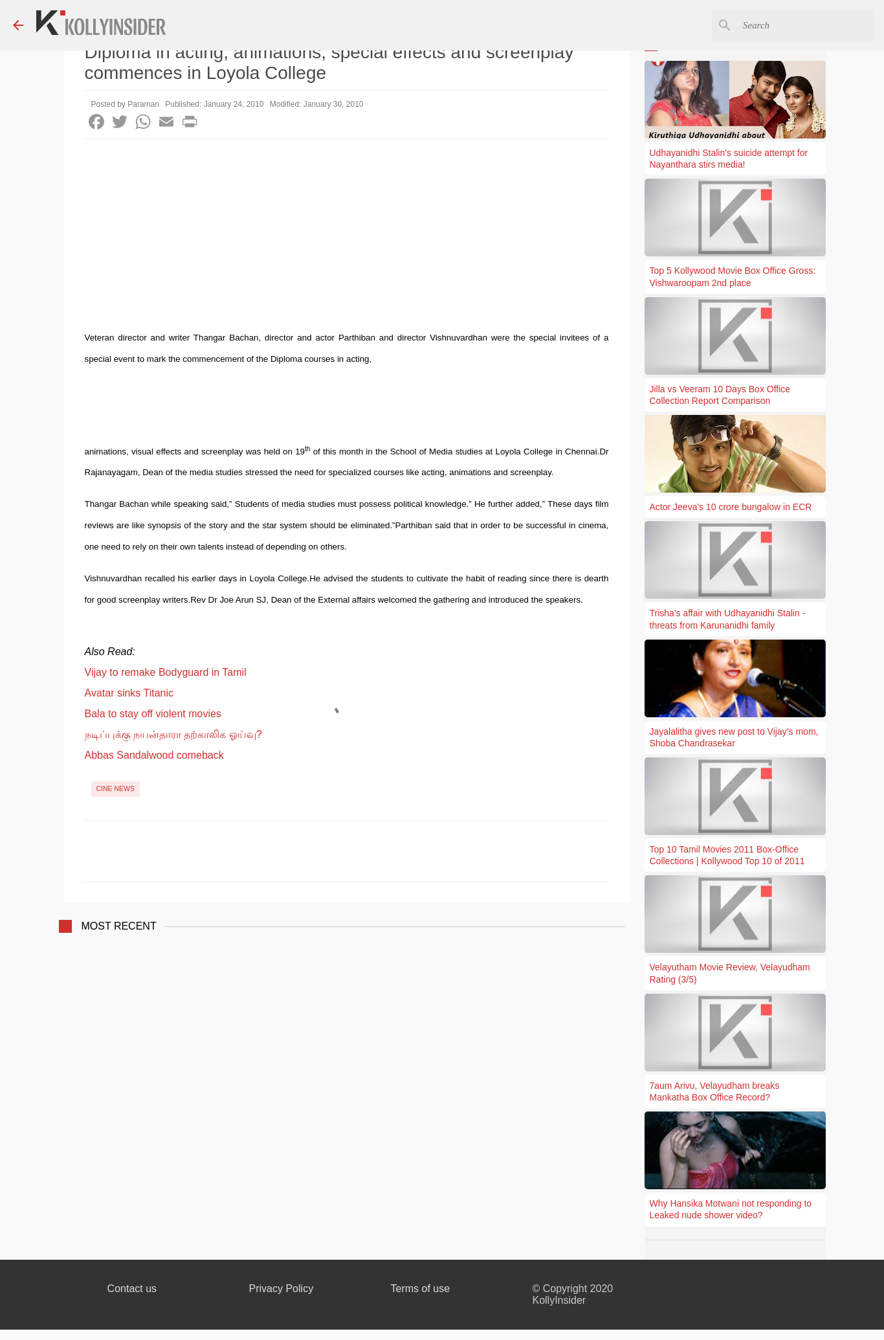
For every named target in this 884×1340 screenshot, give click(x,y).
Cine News (115, 788)
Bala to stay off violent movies (153, 713)
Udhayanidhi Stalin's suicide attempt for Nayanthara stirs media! (729, 159)
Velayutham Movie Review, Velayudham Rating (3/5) (730, 973)
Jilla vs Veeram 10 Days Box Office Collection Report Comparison (720, 395)
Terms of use (420, 1288)
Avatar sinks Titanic (129, 692)
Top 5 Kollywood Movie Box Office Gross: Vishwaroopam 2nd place (733, 276)
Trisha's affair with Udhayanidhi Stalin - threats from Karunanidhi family (728, 619)
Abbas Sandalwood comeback (154, 755)
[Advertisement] (347, 236)
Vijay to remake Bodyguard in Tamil (166, 672)
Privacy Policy (281, 1288)
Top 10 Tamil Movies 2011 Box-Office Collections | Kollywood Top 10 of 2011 (727, 855)
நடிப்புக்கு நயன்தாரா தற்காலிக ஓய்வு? (173, 734)
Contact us (132, 1288)
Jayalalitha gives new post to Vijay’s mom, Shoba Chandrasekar (734, 737)
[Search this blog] (806, 25)
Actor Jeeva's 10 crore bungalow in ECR (731, 507)
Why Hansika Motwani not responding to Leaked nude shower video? (731, 1209)
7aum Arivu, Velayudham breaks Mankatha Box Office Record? (715, 1091)
